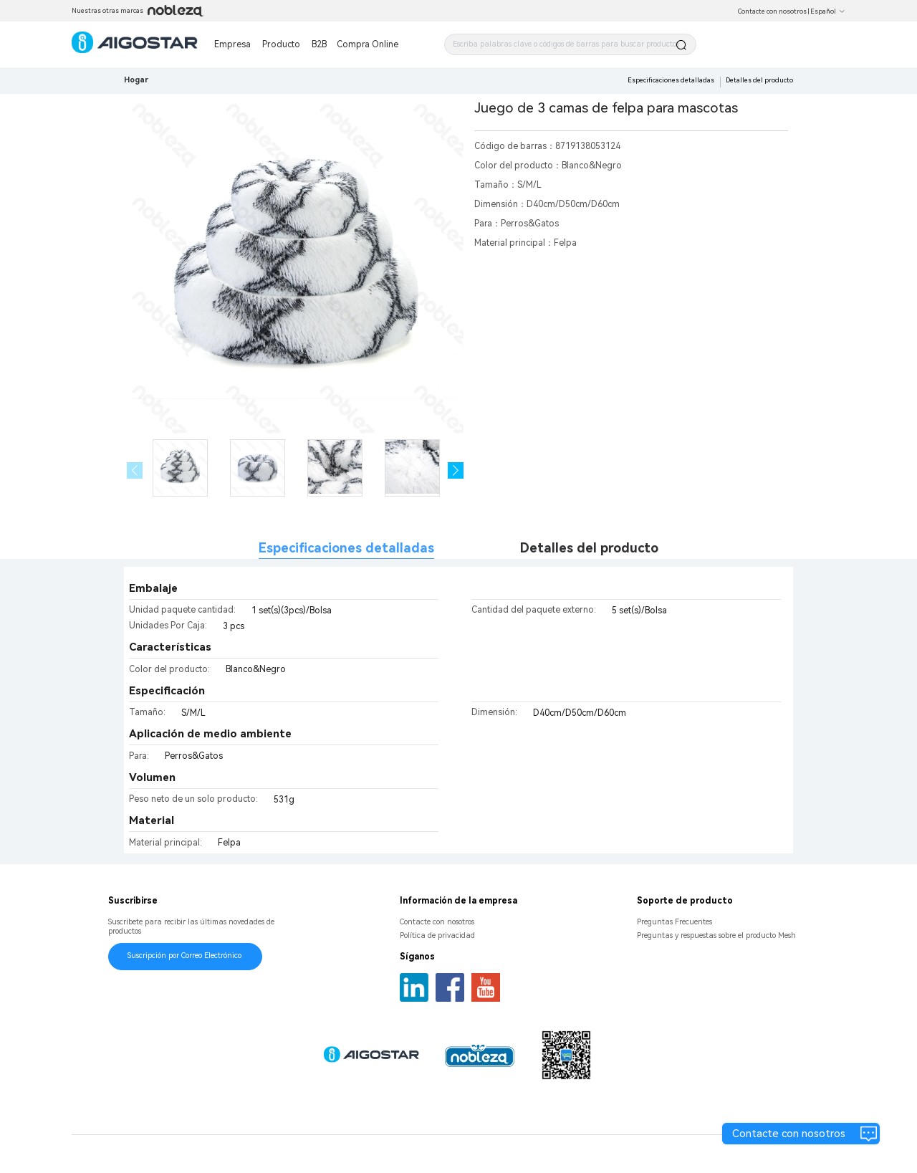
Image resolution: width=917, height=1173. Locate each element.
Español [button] (827, 11)
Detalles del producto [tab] (589, 547)
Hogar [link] (136, 80)
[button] (456, 470)
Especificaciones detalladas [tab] (346, 547)
